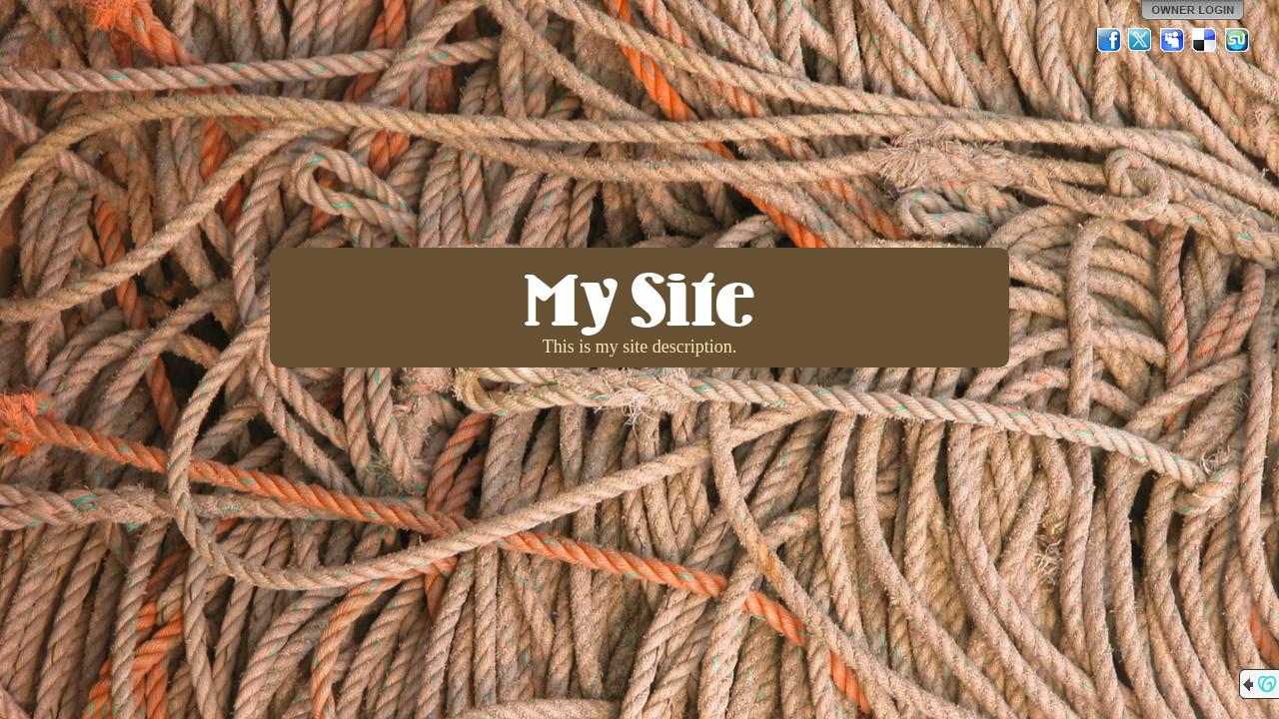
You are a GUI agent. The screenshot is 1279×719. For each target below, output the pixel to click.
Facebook (1109, 40)
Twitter (1141, 40)
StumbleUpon (1237, 40)
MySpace (1173, 40)
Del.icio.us (1205, 40)
